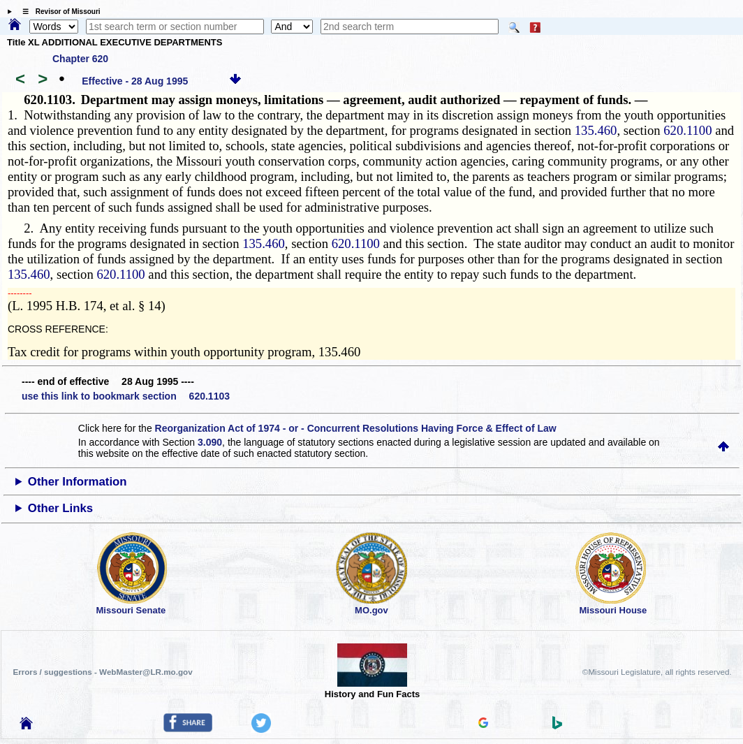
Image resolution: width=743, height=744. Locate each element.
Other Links (60, 508)
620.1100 (687, 130)
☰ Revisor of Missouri (58, 11)
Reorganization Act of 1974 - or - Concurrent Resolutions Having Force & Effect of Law (356, 428)
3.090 (210, 442)
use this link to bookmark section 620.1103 (126, 396)
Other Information (77, 481)
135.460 (596, 130)
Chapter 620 (80, 58)
